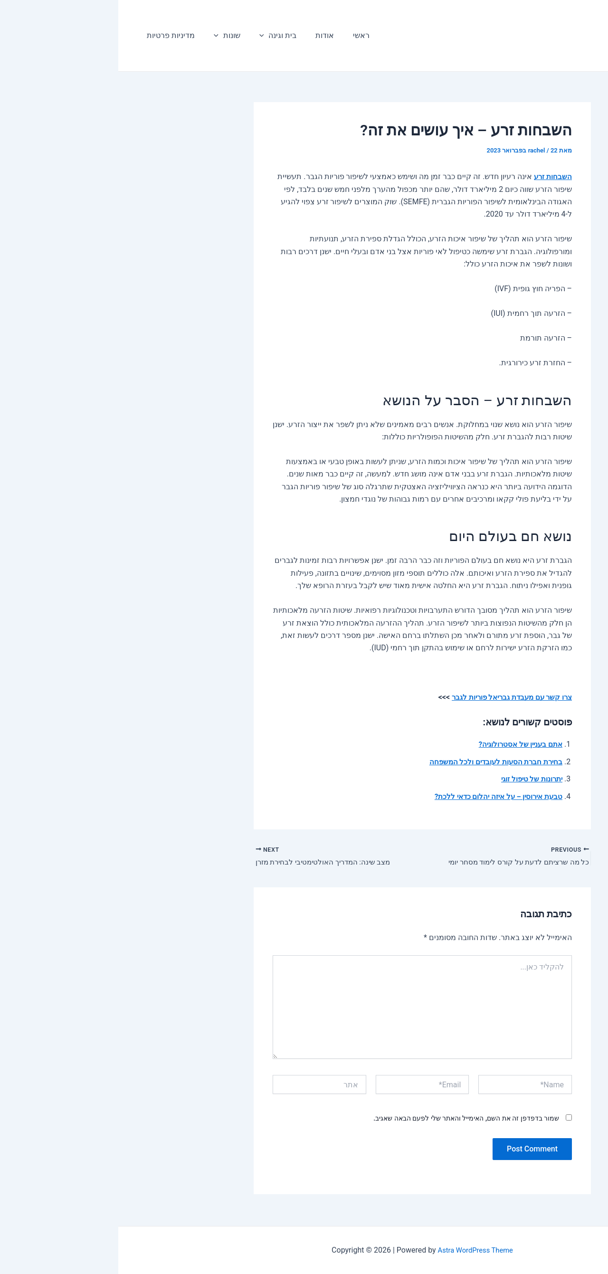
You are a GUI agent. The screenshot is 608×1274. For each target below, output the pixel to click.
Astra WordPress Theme (357, 1250)
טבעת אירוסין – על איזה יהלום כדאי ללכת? (375, 796)
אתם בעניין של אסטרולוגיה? (399, 744)
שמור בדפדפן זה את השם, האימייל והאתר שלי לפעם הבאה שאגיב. (348, 1120)
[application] (136, 36)
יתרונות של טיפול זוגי (411, 778)
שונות (103, 36)
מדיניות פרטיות (51, 35)
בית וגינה (150, 36)
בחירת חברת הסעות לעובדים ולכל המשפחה (374, 761)
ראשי (226, 35)
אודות (193, 35)
